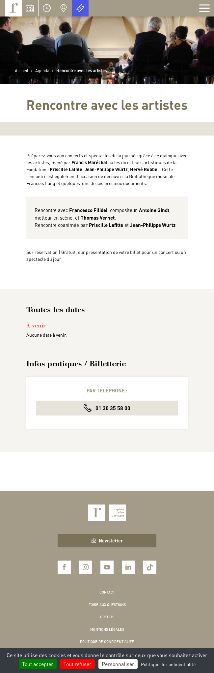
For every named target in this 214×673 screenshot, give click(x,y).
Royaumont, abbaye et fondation (13, 8)
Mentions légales (107, 629)
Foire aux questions (107, 604)
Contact (107, 592)
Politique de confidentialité (107, 641)
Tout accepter (37, 663)
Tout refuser (78, 663)
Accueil (21, 70)
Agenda (42, 70)
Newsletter (107, 540)
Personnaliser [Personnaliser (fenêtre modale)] (118, 663)
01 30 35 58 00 (107, 408)
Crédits (107, 617)
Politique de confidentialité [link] (168, 664)
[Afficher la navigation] (204, 8)
